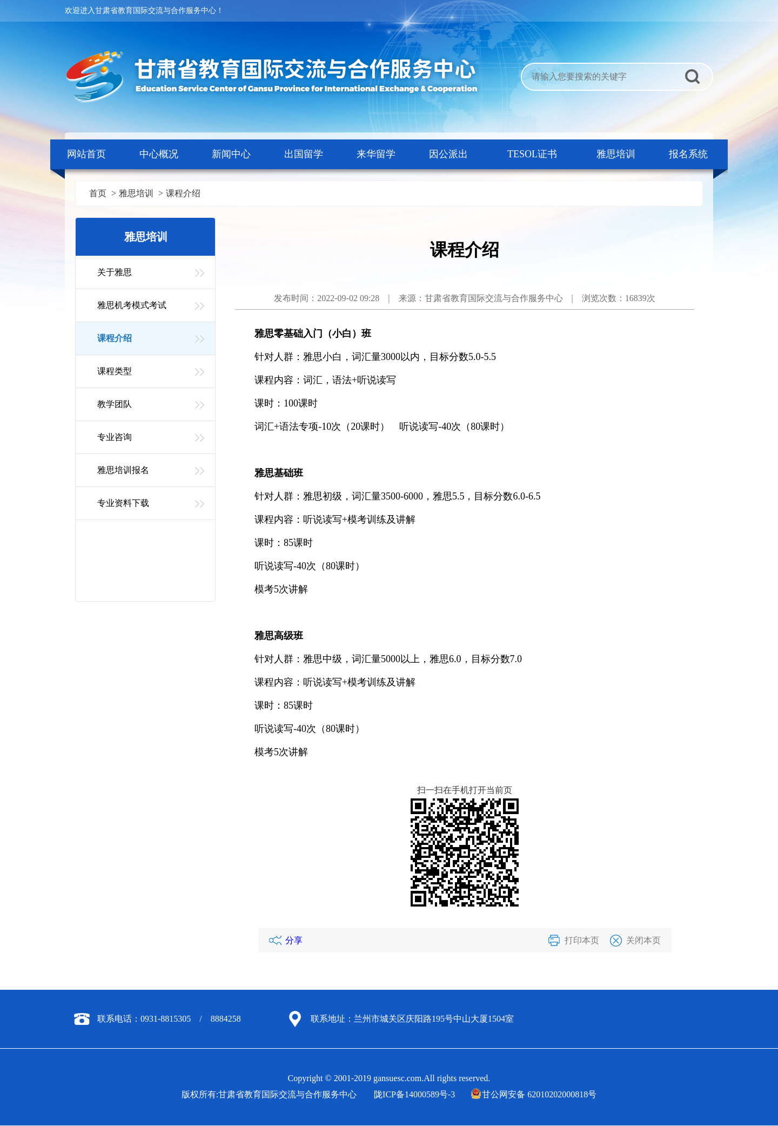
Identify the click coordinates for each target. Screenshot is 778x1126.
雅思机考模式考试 (131, 305)
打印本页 (582, 940)
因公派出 (448, 154)
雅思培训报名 (123, 470)
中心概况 (158, 154)
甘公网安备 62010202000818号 (534, 1094)
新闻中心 (231, 154)
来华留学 (376, 154)
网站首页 (86, 154)
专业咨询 (114, 437)
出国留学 (303, 154)
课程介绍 (183, 193)
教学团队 (114, 404)
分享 (294, 940)
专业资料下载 (123, 503)
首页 (97, 193)
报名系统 (688, 154)
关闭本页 (643, 940)
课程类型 (114, 371)
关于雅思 (114, 272)
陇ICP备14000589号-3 (414, 1094)
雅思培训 (615, 154)
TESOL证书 (532, 154)
